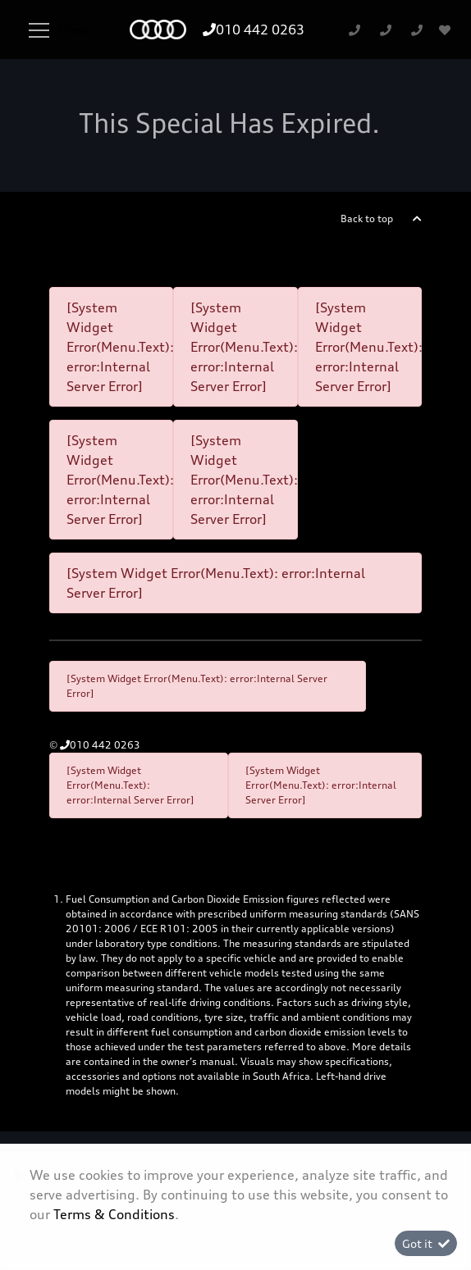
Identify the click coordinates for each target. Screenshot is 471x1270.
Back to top (367, 218)
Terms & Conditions (114, 1214)
